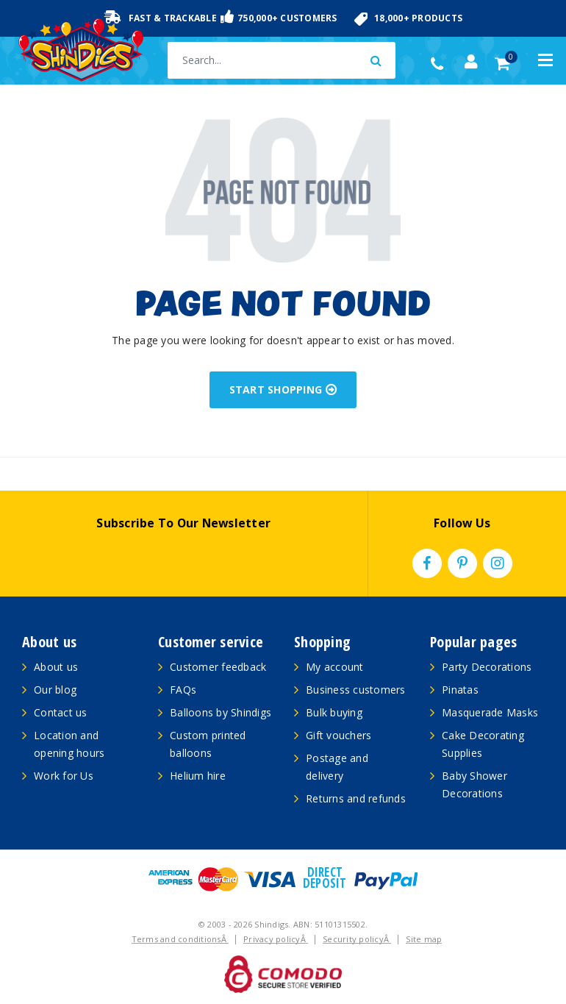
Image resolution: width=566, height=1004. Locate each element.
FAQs (183, 690)
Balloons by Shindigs (220, 712)
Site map (424, 938)
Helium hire (198, 776)
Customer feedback (218, 667)
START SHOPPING (283, 389)
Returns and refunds (356, 798)
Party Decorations (486, 667)
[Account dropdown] (471, 62)
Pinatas (460, 690)
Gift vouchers (338, 735)
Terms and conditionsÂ (180, 938)
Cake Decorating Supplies (483, 744)
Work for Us (63, 776)
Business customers (356, 690)
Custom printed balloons (208, 744)
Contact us (60, 712)
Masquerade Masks (490, 712)
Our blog (55, 690)
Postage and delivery (337, 767)
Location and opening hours (69, 744)
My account (335, 667)
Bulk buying (334, 712)
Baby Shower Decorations (474, 784)
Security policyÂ (357, 938)
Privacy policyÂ (275, 938)
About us (56, 667)
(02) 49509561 (441, 64)
